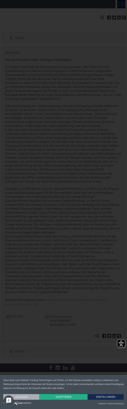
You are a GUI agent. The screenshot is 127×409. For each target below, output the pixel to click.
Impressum (102, 404)
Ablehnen (21, 396)
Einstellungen (105, 396)
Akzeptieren (63, 396)
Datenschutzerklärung (116, 404)
